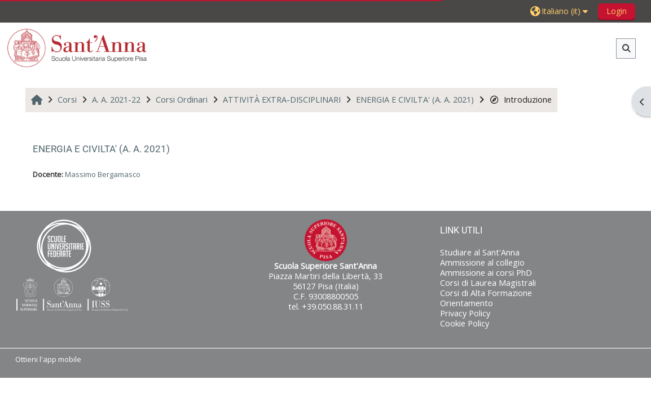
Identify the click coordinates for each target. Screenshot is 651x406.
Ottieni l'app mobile (48, 359)
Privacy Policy (465, 313)
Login (616, 11)
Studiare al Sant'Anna (480, 252)
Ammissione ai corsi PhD (486, 272)
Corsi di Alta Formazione (486, 293)
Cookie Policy (464, 323)
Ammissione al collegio (482, 262)
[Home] (77, 47)
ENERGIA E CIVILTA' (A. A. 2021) (101, 149)
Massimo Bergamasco (102, 174)
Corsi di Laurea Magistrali (488, 282)
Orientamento (466, 303)
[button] (560, 11)
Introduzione (520, 99)
